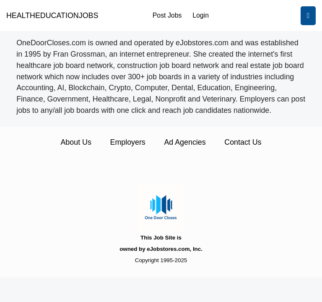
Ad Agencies (184, 142)
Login (200, 15)
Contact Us (242, 142)
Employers (127, 142)
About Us (75, 142)
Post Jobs (167, 15)
